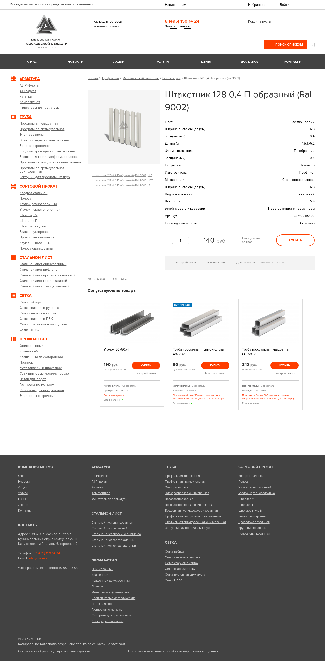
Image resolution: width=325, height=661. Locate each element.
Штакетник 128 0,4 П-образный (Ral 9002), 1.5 (122, 175)
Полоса (243, 482)
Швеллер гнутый (250, 511)
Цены (206, 62)
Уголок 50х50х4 (116, 349)
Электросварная (176, 487)
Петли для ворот (103, 604)
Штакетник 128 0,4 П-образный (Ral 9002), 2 (121, 185)
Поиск (249, 44)
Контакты (292, 62)
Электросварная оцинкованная (187, 493)
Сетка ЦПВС (174, 580)
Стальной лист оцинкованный (112, 523)
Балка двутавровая (252, 516)
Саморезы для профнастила (111, 615)
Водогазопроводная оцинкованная (189, 505)
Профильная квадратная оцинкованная (193, 516)
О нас (32, 62)
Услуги (162, 62)
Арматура (101, 467)
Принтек (97, 586)
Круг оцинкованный (252, 528)
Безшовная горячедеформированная (191, 511)
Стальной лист (107, 513)
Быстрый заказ (186, 262)
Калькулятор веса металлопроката (108, 24)
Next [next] (308, 354)
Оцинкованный (102, 569)
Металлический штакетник (141, 78)
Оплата (120, 279)
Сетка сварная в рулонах (182, 557)
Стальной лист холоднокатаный (114, 546)
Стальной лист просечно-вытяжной (116, 534)
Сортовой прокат (255, 467)
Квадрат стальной (250, 476)
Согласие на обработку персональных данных (54, 651)
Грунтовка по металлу (107, 610)
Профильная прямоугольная (185, 482)
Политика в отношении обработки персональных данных (173, 651)
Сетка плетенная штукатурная (186, 575)
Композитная (101, 493)
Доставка (249, 62)
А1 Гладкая (99, 482)
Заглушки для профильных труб (187, 528)
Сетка (171, 542)
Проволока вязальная (254, 522)
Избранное (257, 5)
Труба (170, 467)
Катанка (97, 487)
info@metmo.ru (39, 558)
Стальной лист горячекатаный (113, 540)
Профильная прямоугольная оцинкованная (195, 522)
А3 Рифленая (101, 476)
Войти (284, 5)
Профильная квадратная (182, 476)
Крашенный (100, 575)
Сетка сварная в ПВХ (180, 569)
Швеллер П (246, 505)
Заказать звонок (178, 26)
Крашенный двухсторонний (111, 581)
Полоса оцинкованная (254, 534)
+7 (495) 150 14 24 (46, 553)
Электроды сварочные (107, 621)
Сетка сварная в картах (181, 563)
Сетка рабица (174, 551)
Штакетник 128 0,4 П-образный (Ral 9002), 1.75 (122, 180)
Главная (93, 78)
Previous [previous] (94, 354)
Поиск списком (289, 45)
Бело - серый (171, 78)
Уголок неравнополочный (256, 493)
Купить (295, 240)
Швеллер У (246, 499)
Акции (118, 62)
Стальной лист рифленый (109, 528)
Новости (75, 62)
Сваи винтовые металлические (113, 598)
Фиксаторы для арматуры (109, 499)
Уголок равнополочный (254, 487)
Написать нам (175, 5)
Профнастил (110, 78)
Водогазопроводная (179, 499)
